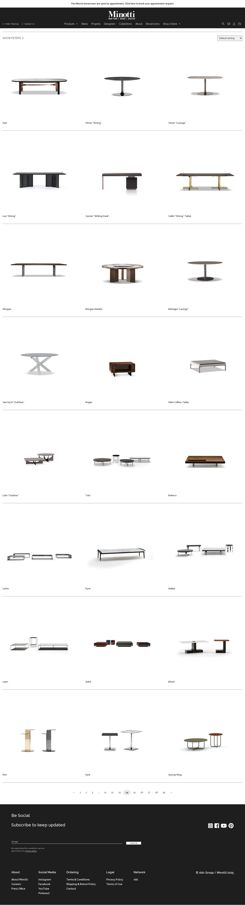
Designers (109, 24)
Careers (16, 884)
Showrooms (153, 24)
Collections (125, 24)
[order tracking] (11, 24)
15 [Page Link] (134, 792)
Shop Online (172, 24)
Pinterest (43, 893)
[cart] (239, 24)
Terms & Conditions (78, 879)
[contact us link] (28, 24)
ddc (136, 879)
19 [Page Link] (164, 792)
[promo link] (122, 4)
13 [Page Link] (119, 792)
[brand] (123, 15)
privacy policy (31, 851)
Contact (71, 888)
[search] (223, 24)
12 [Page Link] (112, 792)
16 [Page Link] (141, 792)
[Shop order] (229, 38)
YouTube (43, 888)
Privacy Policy (114, 879)
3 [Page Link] (92, 792)
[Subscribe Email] (67, 842)
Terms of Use (114, 884)
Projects (95, 24)
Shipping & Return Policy (81, 884)
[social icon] (210, 827)
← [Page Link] (74, 792)
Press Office (18, 888)
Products (71, 24)
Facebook (44, 884)
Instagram (44, 879)
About (138, 24)
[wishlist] (228, 24)
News (85, 24)
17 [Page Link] (149, 792)
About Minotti (19, 879)
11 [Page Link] (105, 792)
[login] (234, 24)
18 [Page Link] (156, 792)
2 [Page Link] (86, 792)
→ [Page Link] (171, 792)
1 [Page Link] (80, 792)
